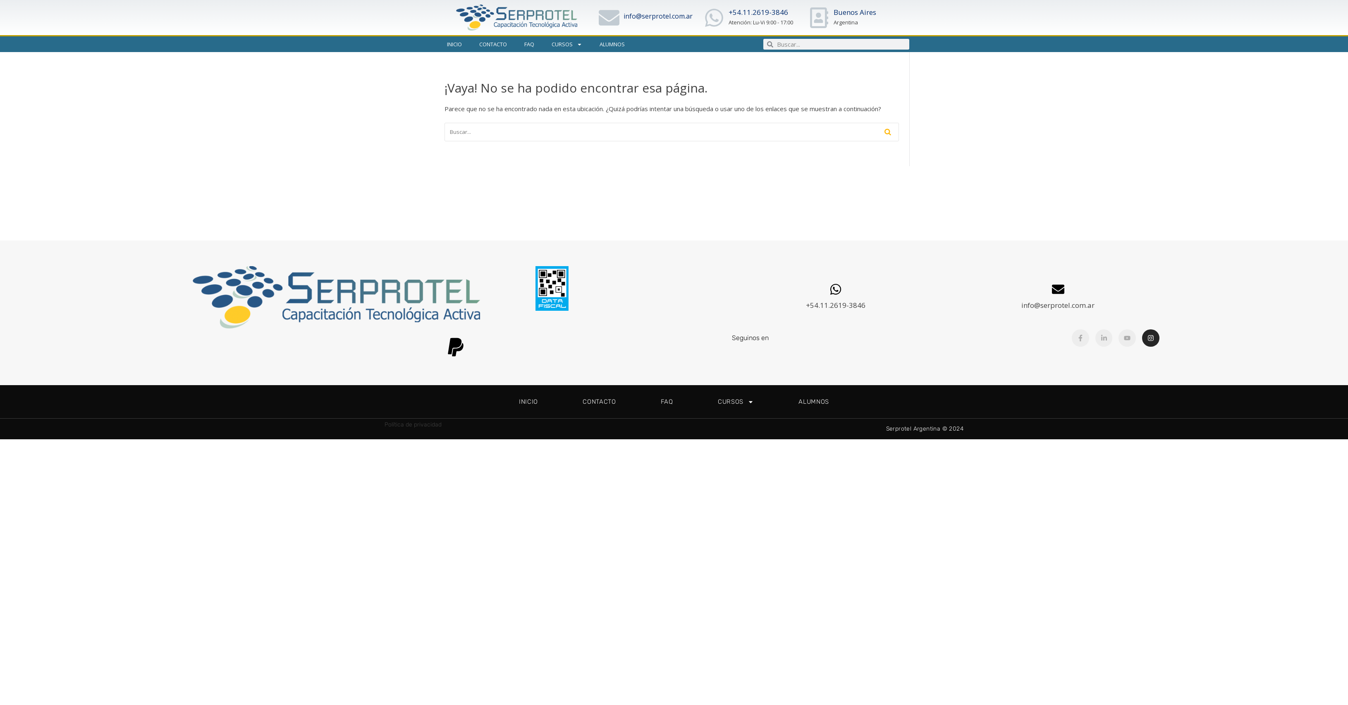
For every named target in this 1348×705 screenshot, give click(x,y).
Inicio (454, 44)
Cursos (567, 44)
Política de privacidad (413, 424)
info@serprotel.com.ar (658, 16)
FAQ (529, 44)
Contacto (493, 44)
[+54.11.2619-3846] (714, 17)
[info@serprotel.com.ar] (609, 17)
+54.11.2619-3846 (758, 12)
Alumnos (612, 44)
